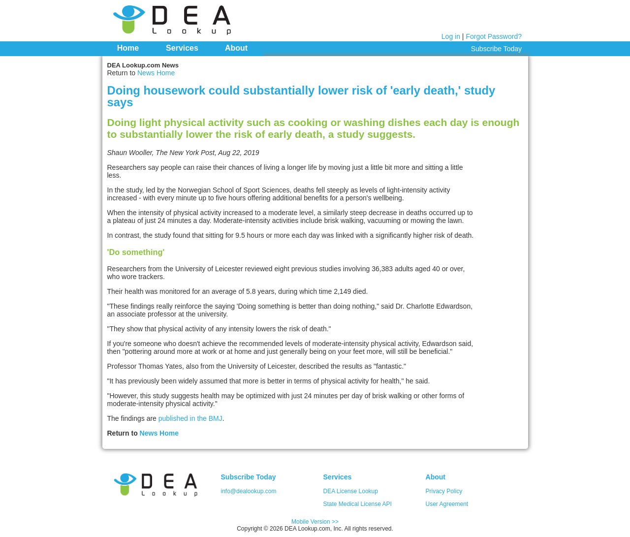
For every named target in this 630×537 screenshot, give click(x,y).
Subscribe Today (496, 49)
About (236, 48)
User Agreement (447, 504)
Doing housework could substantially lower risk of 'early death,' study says (301, 96)
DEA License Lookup (350, 491)
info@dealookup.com (249, 491)
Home (128, 48)
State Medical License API (357, 504)
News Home (156, 73)
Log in (450, 36)
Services (182, 48)
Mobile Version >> (315, 521)
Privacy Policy (444, 491)
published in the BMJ (190, 418)
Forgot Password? (494, 36)
